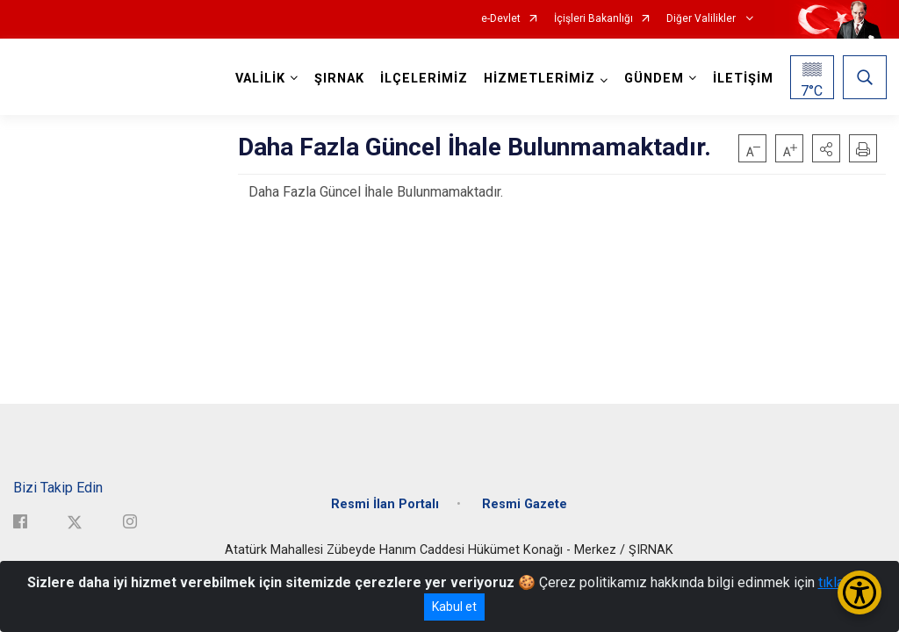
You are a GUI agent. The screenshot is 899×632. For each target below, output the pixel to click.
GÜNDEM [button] (653, 78)
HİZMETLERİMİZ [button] (538, 78)
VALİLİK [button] (259, 78)
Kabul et (454, 607)
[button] (826, 148)
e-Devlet (501, 19)
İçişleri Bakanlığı (593, 19)
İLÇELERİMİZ (423, 78)
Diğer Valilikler (702, 19)
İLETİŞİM (742, 78)
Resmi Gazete (524, 502)
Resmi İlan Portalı (385, 502)
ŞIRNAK (338, 78)
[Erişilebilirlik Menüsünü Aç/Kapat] (859, 592)
